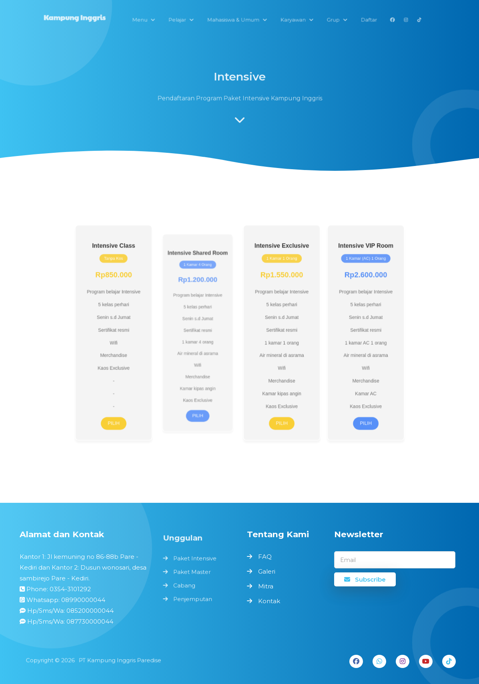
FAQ (265, 556)
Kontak (269, 601)
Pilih (128, 412)
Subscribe (365, 579)
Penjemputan (192, 597)
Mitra (265, 586)
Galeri (266, 571)
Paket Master (192, 572)
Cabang (184, 585)
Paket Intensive (194, 559)
